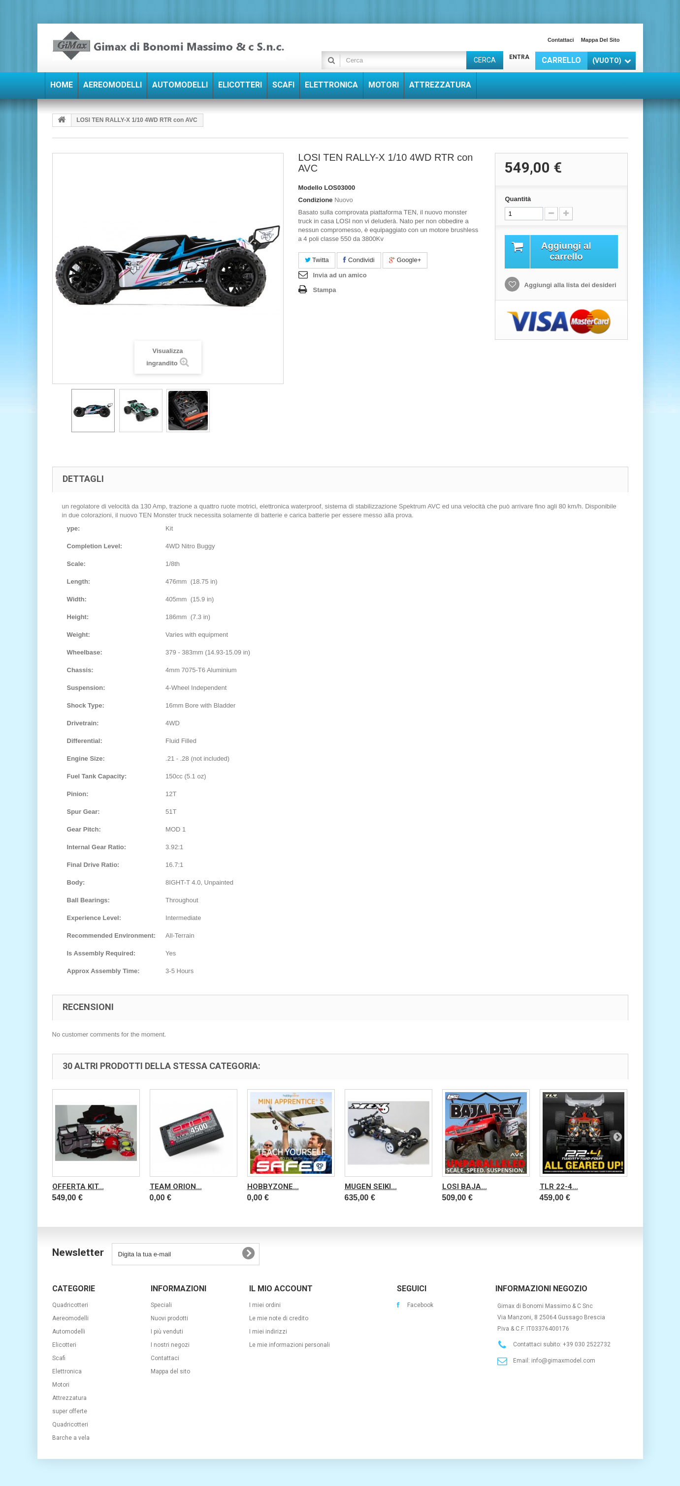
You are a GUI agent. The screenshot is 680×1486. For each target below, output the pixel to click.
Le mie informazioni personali (289, 1344)
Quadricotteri (70, 1305)
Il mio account (281, 1288)
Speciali (161, 1305)
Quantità (518, 199)
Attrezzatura (69, 1398)
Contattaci (561, 40)
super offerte (69, 1411)
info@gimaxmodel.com (563, 1360)
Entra (519, 57)
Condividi (358, 260)
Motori (60, 1384)
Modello (310, 187)
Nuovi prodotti (169, 1318)
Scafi (58, 1358)
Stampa (324, 290)
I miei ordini (265, 1305)
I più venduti (167, 1331)
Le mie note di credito (278, 1318)
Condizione (315, 200)
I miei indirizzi (268, 1331)
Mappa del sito (600, 40)
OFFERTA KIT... (78, 1186)
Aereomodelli (70, 1318)
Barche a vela (71, 1437)
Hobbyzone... (273, 1186)
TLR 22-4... (559, 1186)
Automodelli (68, 1331)
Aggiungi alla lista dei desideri (569, 286)
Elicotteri (64, 1344)
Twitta (317, 260)
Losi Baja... (464, 1186)
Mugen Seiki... (371, 1186)
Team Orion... (176, 1186)
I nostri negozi (170, 1344)
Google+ (405, 260)
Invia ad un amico (340, 275)
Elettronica (67, 1371)
